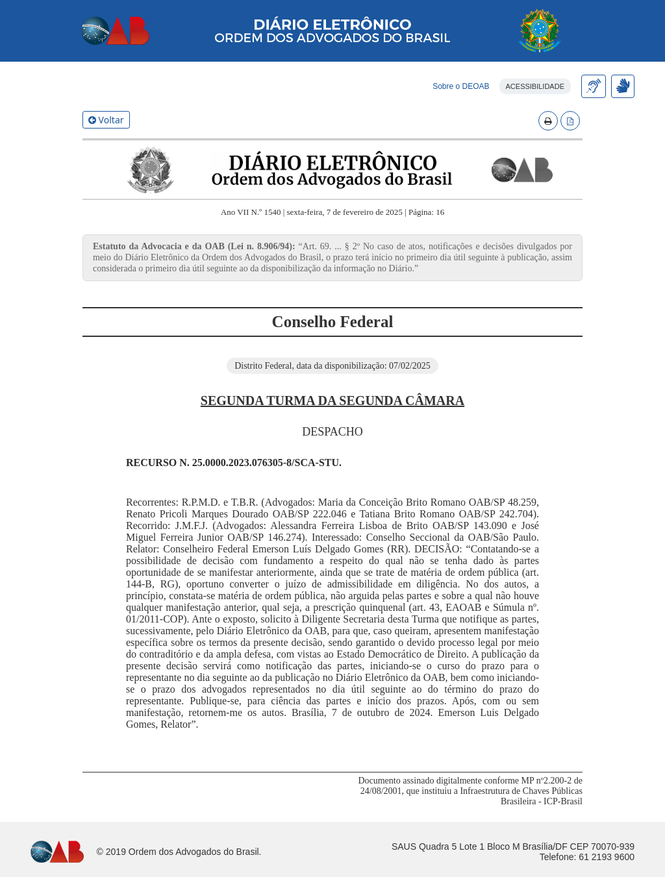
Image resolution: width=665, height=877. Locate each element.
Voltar (106, 120)
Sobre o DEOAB (461, 86)
